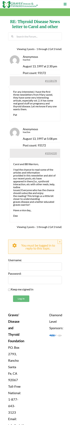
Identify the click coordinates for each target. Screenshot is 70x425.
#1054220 (51, 153)
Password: (14, 273)
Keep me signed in (22, 289)
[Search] (12, 36)
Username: (15, 260)
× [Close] (60, 241)
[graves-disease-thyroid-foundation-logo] (20, 2)
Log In (21, 298)
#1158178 (51, 80)
